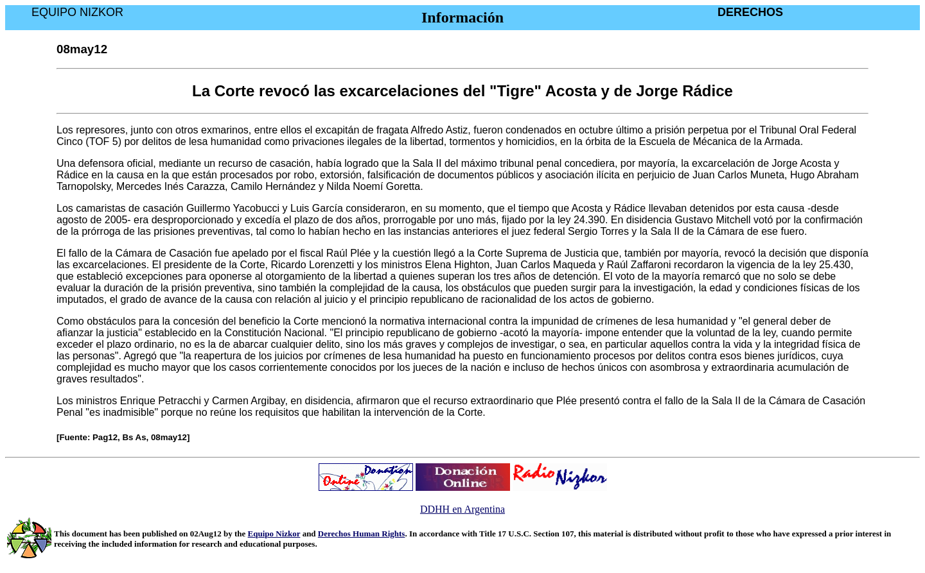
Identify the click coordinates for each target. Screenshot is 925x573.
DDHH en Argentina (462, 509)
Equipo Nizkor (274, 533)
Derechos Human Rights (361, 533)
